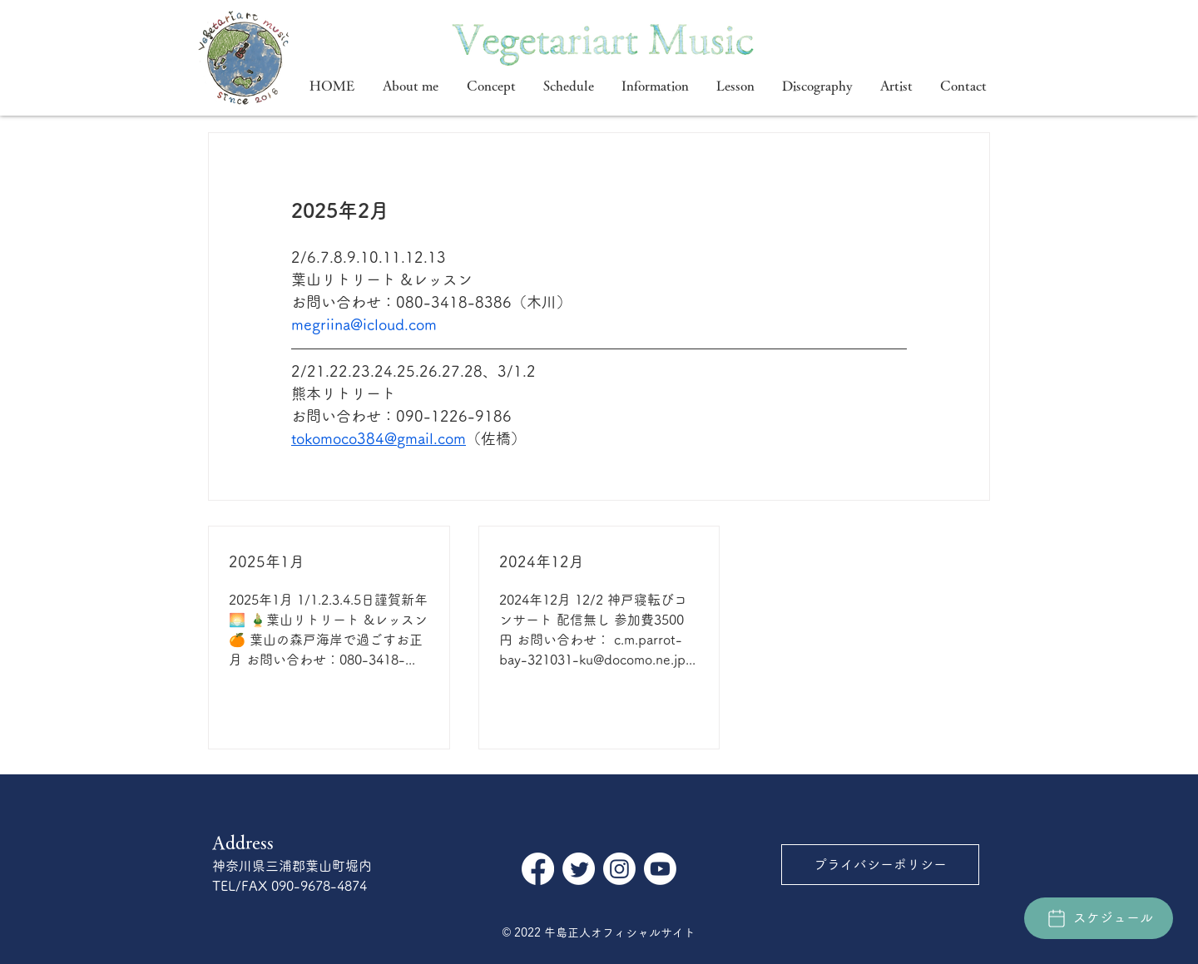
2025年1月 (266, 561)
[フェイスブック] (538, 869)
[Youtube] (660, 869)
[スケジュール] (1098, 918)
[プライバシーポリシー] (880, 864)
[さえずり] (578, 869)
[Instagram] (619, 869)
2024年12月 (541, 561)
